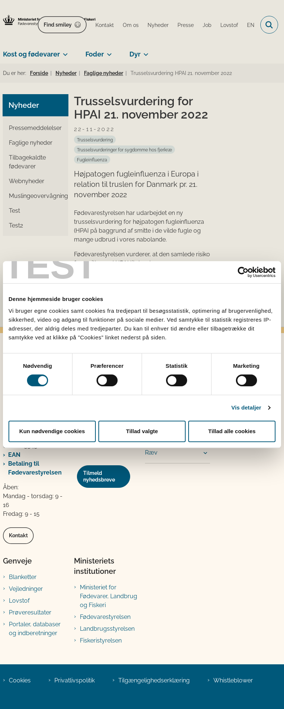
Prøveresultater (30, 612)
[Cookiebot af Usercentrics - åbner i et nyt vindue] (243, 272)
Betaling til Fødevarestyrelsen (35, 468)
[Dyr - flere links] (144, 51)
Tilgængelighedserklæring (154, 680)
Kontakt (18, 535)
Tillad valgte (142, 431)
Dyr (135, 54)
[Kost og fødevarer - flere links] (64, 51)
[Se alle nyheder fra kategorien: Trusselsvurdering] (95, 140)
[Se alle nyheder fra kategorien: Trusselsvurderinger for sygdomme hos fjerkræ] (124, 149)
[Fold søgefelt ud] (269, 25)
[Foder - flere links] (108, 51)
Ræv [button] (151, 452)
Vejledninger (26, 588)
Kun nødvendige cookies (52, 431)
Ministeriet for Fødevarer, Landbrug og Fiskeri (108, 596)
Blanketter (23, 576)
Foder (94, 54)
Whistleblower (233, 680)
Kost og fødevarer (31, 54)
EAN (14, 454)
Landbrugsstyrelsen (107, 628)
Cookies (20, 680)
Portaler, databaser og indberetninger (35, 629)
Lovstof (19, 600)
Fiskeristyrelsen (101, 640)
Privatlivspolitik (74, 680)
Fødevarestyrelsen (105, 616)
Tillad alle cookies (232, 431)
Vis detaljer (246, 407)
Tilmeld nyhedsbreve (99, 476)
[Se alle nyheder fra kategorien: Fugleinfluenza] (92, 159)
